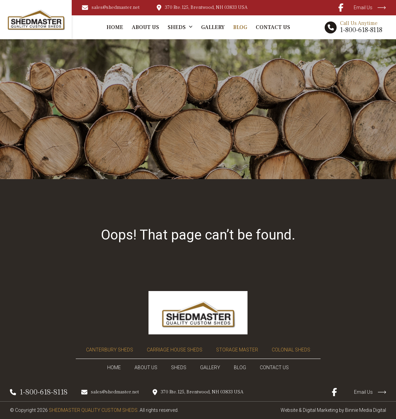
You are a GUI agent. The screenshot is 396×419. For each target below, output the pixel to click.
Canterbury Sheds (109, 349)
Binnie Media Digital (365, 410)
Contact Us (273, 27)
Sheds (177, 27)
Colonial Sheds (291, 349)
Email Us (370, 7)
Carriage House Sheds (174, 349)
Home (115, 27)
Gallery (213, 27)
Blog (240, 27)
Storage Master (237, 349)
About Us (145, 27)
